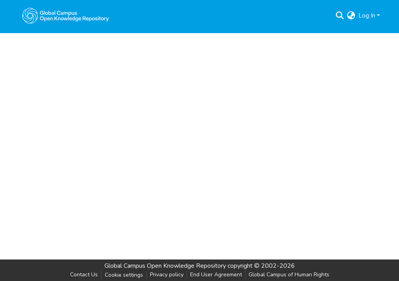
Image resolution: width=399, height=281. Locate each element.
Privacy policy (167, 274)
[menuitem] (351, 15)
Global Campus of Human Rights (289, 274)
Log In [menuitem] (366, 15)
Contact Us (84, 274)
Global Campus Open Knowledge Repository (165, 266)
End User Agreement (216, 274)
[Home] (65, 15)
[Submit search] (340, 15)
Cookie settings (124, 275)
